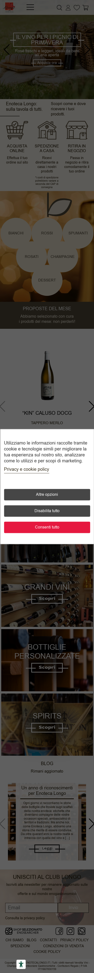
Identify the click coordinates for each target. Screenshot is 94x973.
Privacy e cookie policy (26, 469)
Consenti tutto (47, 527)
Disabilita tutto (47, 511)
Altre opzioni (47, 494)
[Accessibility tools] (21, 964)
